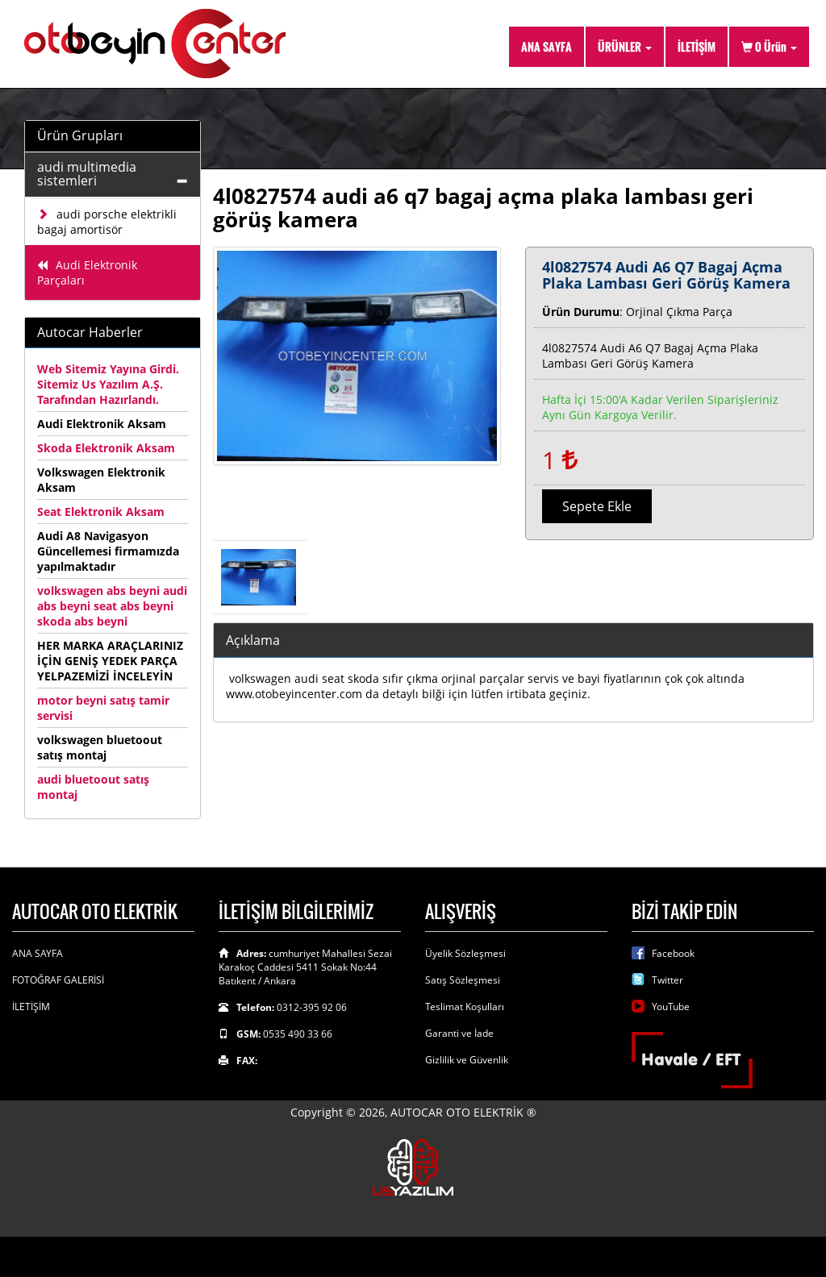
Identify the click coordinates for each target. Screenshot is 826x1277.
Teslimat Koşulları (464, 1006)
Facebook (673, 953)
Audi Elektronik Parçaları (87, 272)
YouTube (671, 1006)
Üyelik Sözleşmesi (465, 953)
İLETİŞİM (696, 46)
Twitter (667, 980)
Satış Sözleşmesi (462, 980)
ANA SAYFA (546, 46)
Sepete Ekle (597, 506)
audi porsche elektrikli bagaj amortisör (107, 221)
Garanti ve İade (459, 1033)
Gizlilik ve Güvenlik (466, 1060)
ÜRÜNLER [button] (625, 46)
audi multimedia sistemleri (86, 174)
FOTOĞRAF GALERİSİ (58, 980)
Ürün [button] (769, 46)
